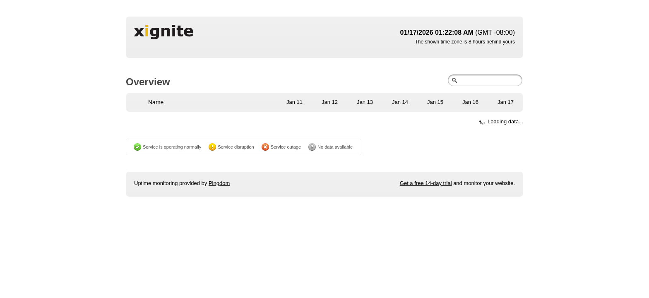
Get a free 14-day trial (426, 183)
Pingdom (219, 183)
